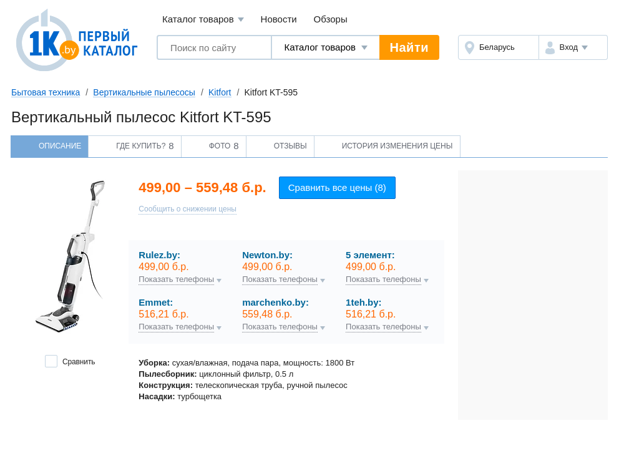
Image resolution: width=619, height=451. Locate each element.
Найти (409, 47)
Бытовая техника (45, 92)
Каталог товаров (203, 20)
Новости (279, 19)
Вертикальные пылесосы (144, 92)
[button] (573, 47)
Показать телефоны (176, 279)
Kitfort (220, 92)
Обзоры (331, 19)
